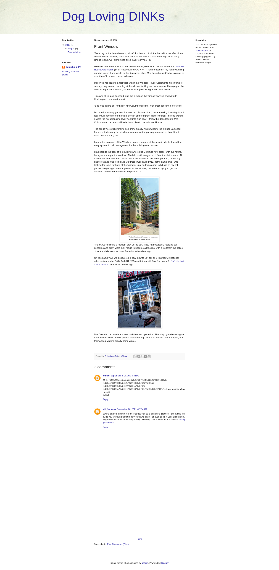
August (71, 48)
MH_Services (109, 409)
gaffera (145, 563)
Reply (105, 399)
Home (139, 539)
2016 (68, 45)
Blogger (165, 563)
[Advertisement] (139, 508)
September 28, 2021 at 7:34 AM (132, 409)
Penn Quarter (202, 50)
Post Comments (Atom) (118, 544)
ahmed (106, 375)
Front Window (74, 52)
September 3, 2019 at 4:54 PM (125, 375)
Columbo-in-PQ (73, 67)
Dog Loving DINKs (113, 16)
